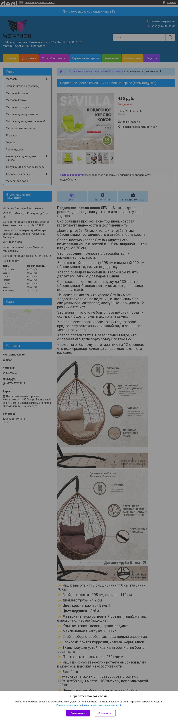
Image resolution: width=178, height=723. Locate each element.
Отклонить (104, 713)
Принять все (78, 713)
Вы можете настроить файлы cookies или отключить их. (87, 705)
